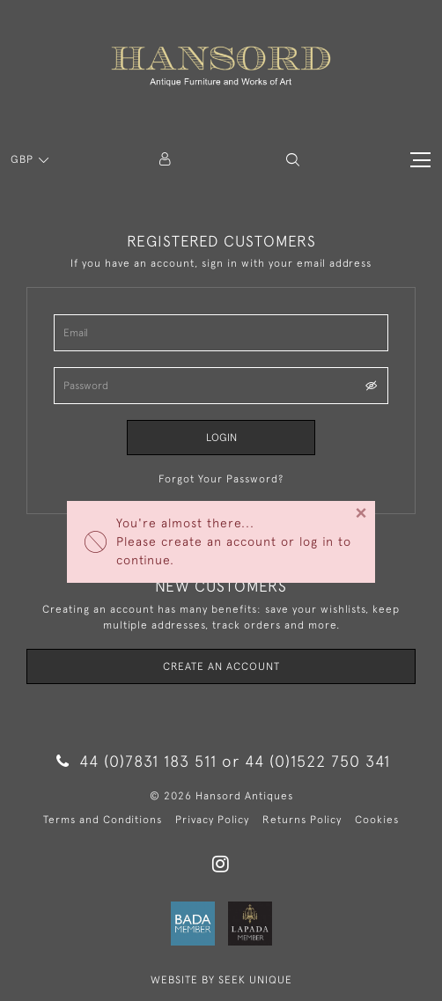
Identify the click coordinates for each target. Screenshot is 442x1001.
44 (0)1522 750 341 (317, 761)
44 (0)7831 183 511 (137, 761)
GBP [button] (24, 159)
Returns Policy (302, 819)
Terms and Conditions (102, 819)
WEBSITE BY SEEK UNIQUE (221, 980)
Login (221, 437)
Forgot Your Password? (221, 479)
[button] (293, 160)
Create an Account (221, 666)
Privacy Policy (212, 819)
